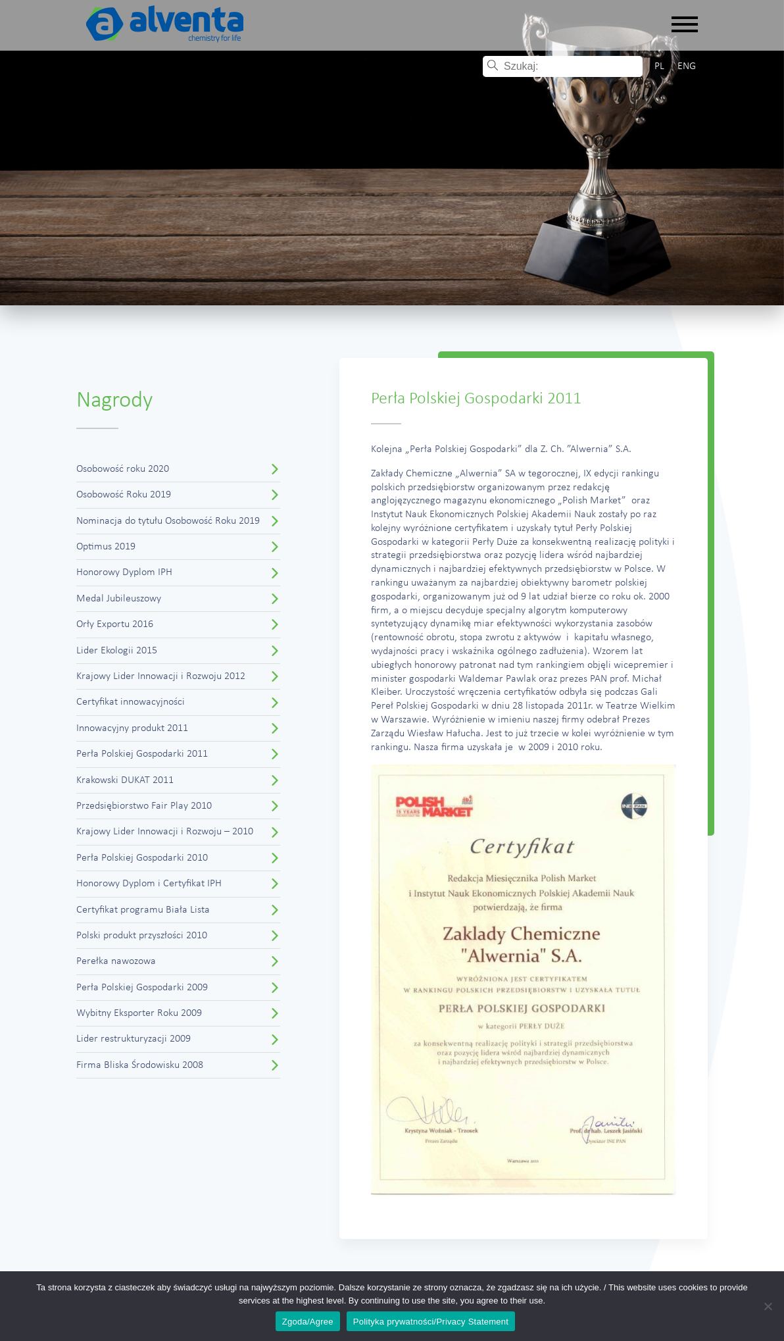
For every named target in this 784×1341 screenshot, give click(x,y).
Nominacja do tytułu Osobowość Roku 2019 (168, 521)
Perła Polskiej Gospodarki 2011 (142, 754)
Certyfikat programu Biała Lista (143, 910)
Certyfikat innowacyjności (130, 702)
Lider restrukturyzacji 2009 (133, 1039)
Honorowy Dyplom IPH (124, 572)
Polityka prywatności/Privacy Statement (430, 1322)
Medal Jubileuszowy (118, 599)
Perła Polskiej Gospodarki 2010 (142, 858)
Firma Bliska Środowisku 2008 (139, 1065)
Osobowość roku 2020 (122, 469)
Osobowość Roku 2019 (123, 495)
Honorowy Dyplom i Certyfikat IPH (149, 883)
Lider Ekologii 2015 (116, 650)
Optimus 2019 (105, 547)
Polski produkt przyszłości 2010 (141, 935)
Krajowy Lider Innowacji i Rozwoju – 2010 (164, 831)
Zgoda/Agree (307, 1322)
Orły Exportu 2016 (114, 624)
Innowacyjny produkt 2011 (132, 728)
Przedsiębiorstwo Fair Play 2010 (144, 806)
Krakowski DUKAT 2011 (125, 780)
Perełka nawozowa (116, 961)
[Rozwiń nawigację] (684, 25)
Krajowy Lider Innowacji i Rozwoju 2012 (160, 676)
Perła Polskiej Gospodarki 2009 (142, 987)
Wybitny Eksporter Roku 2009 (139, 1013)
